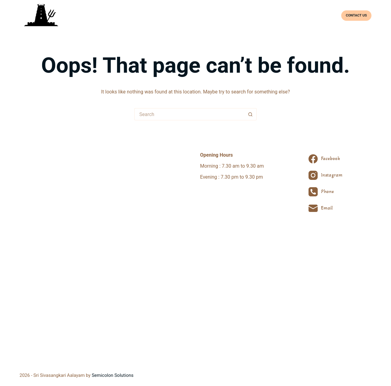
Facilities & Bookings (311, 15)
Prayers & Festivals (264, 15)
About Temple (203, 15)
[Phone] (325, 191)
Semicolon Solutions (112, 375)
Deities (230, 15)
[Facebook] (325, 158)
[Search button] (250, 114)
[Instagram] (325, 175)
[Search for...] (189, 114)
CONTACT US (356, 15)
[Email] (325, 208)
